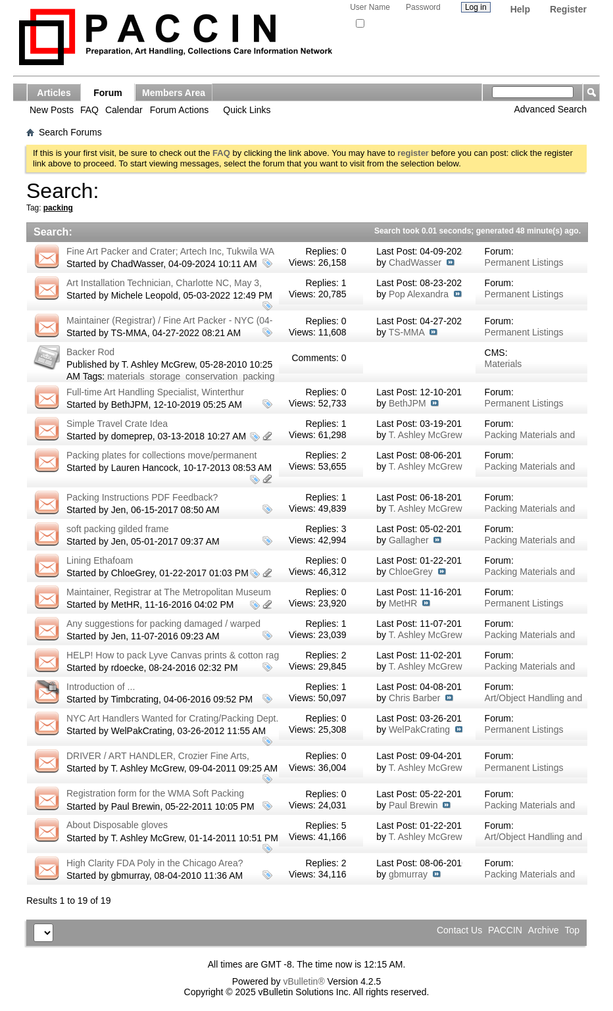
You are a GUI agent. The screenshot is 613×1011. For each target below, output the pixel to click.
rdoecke (127, 667)
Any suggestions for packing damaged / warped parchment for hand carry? (163, 629)
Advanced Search (550, 109)
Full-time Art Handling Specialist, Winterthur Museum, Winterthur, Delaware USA (155, 397)
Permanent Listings (524, 262)
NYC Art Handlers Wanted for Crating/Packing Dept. (172, 718)
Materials (503, 363)
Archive (543, 930)
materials (126, 376)
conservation (211, 376)
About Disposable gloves (117, 825)
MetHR (125, 604)
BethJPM (130, 404)
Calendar (124, 110)
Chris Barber (415, 698)
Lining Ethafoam (99, 560)
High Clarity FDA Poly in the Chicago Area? (154, 863)
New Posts (52, 110)
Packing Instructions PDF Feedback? (142, 497)
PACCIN (505, 930)
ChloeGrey (133, 573)
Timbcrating (134, 699)
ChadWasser (137, 264)
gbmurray (130, 875)
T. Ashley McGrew (158, 364)
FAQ (89, 110)
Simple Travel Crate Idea (117, 423)
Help (520, 9)
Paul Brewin (135, 806)
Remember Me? (387, 24)
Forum (107, 92)
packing (258, 376)
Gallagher (409, 540)
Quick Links (246, 110)
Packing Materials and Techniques (530, 440)
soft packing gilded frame (117, 529)
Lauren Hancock (144, 467)
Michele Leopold (144, 295)
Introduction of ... (100, 686)
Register (568, 9)
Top (571, 930)
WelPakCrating (141, 731)
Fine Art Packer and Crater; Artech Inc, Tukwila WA (170, 251)
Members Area (173, 92)
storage (165, 376)
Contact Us (459, 930)
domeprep (132, 436)
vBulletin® (303, 981)
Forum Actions (179, 110)
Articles (53, 92)
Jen (118, 510)
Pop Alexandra (419, 294)
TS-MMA (128, 333)
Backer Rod (90, 352)
